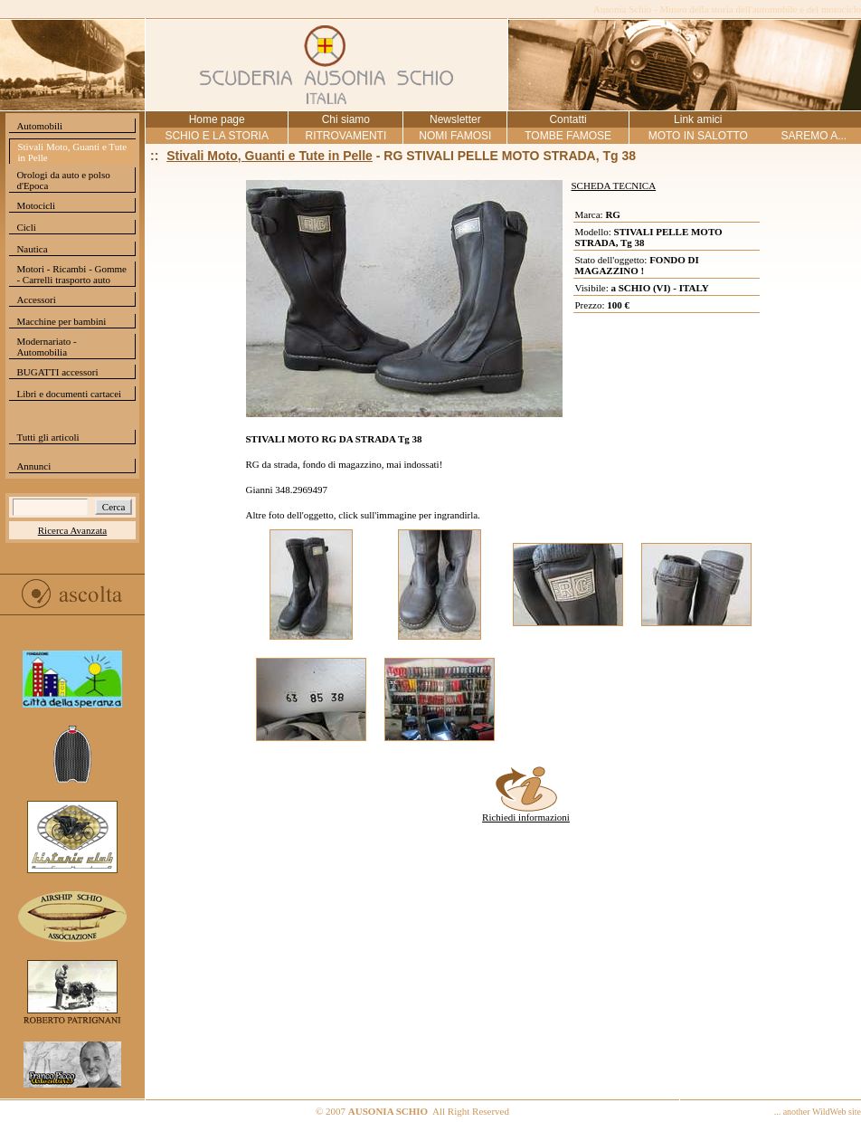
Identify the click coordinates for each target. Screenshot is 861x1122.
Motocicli (35, 205)
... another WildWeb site (817, 1112)
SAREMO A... (814, 135)
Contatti (567, 119)
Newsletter (455, 119)
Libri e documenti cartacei (68, 393)
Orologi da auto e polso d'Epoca (62, 180)
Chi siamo (346, 119)
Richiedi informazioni (526, 812)
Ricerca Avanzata (72, 530)
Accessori (35, 299)
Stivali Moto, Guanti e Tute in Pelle (72, 152)
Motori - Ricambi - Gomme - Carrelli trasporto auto (71, 274)
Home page (217, 119)
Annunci (33, 466)
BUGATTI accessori (57, 371)
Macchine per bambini (61, 321)
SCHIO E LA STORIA (216, 135)
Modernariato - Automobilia (46, 346)
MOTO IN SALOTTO (698, 135)
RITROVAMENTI (345, 135)
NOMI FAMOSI (455, 135)
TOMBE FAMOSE (568, 135)
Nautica (31, 248)
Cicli (25, 227)
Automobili (39, 125)
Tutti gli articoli (47, 437)
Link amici (698, 119)
